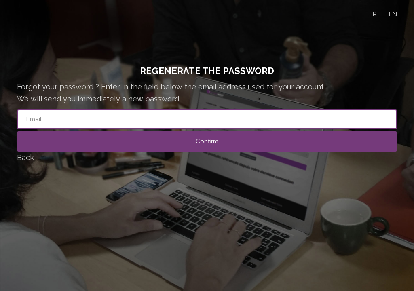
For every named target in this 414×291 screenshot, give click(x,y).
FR (373, 14)
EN (393, 14)
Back (25, 157)
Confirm (207, 141)
